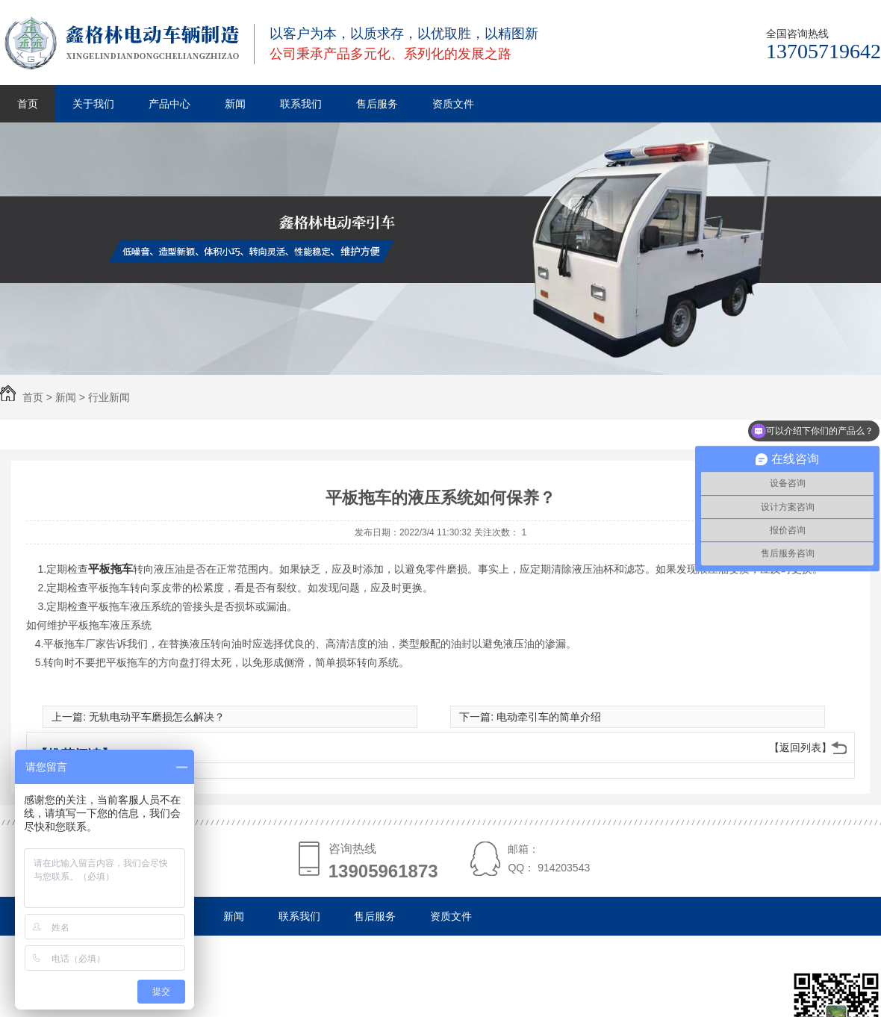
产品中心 (169, 104)
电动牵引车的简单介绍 (548, 717)
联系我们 (301, 104)
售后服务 (377, 104)
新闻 (235, 104)
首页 (27, 104)
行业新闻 (109, 397)
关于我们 (93, 104)
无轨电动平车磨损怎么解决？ (157, 717)
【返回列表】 (800, 747)
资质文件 (453, 104)
